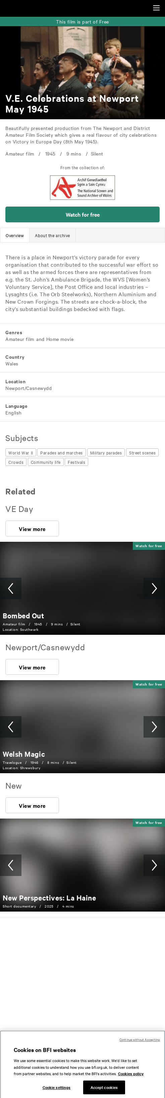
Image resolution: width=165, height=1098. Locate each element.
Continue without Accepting (139, 1044)
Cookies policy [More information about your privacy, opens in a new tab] (131, 1079)
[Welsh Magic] (24, 753)
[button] (82, 214)
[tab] (15, 235)
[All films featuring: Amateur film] (20, 339)
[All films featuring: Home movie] (59, 339)
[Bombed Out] (23, 615)
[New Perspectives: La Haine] (49, 897)
